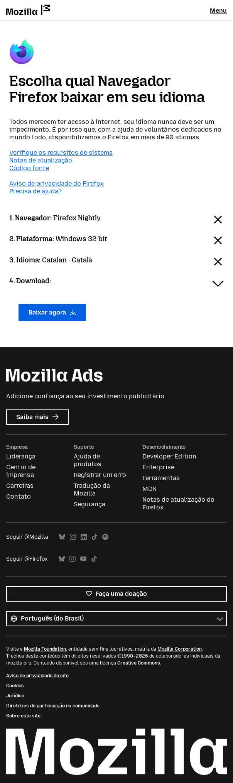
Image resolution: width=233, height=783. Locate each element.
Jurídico (15, 695)
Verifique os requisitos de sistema (61, 152)
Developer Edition (169, 456)
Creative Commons (138, 663)
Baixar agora (52, 312)
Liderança (20, 456)
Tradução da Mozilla (92, 489)
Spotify (105, 537)
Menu (218, 10)
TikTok (94, 537)
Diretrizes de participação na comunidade (53, 706)
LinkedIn (83, 537)
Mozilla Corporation (179, 649)
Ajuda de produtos (87, 460)
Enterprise (158, 467)
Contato (18, 496)
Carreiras (20, 485)
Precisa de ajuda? (35, 191)
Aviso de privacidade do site (37, 675)
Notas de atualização (40, 160)
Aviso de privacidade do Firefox (56, 183)
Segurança (89, 504)
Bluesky (62, 537)
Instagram (73, 537)
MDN (149, 488)
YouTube (83, 559)
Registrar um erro (100, 475)
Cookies (15, 685)
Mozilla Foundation (45, 649)
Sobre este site (23, 716)
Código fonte (29, 168)
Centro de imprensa (20, 471)
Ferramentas (161, 478)
